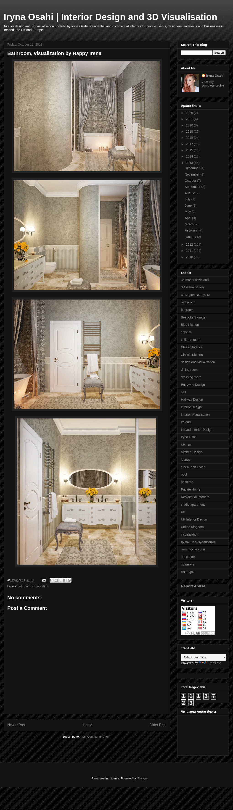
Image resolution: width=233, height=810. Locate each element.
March (190, 224)
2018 (190, 137)
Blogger (142, 778)
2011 (190, 250)
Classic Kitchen (192, 355)
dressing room (191, 377)
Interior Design (191, 407)
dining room (189, 369)
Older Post (157, 725)
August (190, 193)
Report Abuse (193, 586)
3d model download (195, 280)
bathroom (24, 586)
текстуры (187, 572)
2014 (190, 156)
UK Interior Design (194, 519)
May (188, 211)
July (188, 199)
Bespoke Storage (193, 317)
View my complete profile (213, 83)
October (191, 180)
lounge (186, 459)
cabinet (186, 332)
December (192, 168)
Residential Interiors (195, 497)
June (189, 205)
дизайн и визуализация (198, 542)
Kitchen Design (191, 452)
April (188, 218)
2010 (190, 257)
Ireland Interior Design (196, 429)
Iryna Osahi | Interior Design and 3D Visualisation (110, 17)
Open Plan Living (193, 467)
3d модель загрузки (195, 295)
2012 (190, 244)
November (192, 174)
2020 (190, 125)
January (191, 237)
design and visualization (198, 362)
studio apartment (193, 504)
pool (184, 474)
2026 (190, 113)
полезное (188, 557)
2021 (190, 119)
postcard (187, 482)
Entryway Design (193, 385)
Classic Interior (191, 347)
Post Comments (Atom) (95, 736)
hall (183, 392)
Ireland (186, 422)
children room (190, 340)
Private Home (190, 489)
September (193, 187)
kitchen (186, 444)
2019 (190, 131)
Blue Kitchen (190, 324)
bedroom (187, 310)
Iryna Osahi (215, 75)
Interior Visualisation (195, 414)
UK (183, 512)
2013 (190, 163)
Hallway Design (192, 399)
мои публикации (193, 549)
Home (88, 725)
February (192, 230)
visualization (40, 586)
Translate (210, 663)
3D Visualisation (192, 287)
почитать (187, 564)
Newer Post (16, 725)
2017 (190, 144)
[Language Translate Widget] (203, 657)
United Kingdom (192, 527)
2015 (190, 150)
